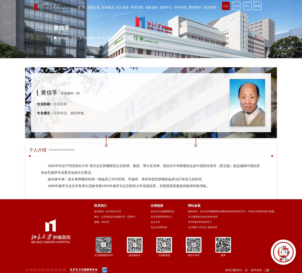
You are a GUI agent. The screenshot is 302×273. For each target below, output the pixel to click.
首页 (74, 38)
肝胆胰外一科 (70, 93)
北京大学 (155, 222)
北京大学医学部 (159, 227)
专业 (236, 5)
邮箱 (257, 5)
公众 (226, 5)
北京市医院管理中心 (161, 216)
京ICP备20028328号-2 (200, 222)
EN (247, 5)
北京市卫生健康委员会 (162, 211)
